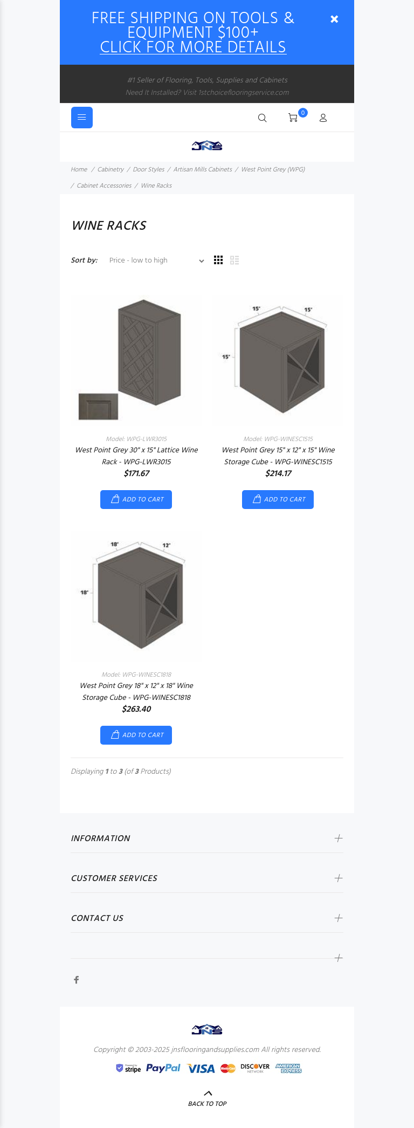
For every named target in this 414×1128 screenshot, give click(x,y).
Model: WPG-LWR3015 (136, 439)
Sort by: (84, 261)
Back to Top (207, 1104)
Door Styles (148, 169)
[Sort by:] (152, 261)
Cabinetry (110, 169)
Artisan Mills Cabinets (202, 169)
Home (79, 169)
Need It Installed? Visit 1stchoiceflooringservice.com (206, 93)
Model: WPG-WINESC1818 (136, 675)
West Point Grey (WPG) (273, 169)
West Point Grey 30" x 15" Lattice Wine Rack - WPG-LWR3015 (136, 456)
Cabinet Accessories (104, 186)
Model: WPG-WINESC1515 (278, 439)
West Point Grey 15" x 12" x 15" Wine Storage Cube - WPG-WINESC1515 (277, 456)
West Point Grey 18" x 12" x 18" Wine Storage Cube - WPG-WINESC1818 (136, 692)
